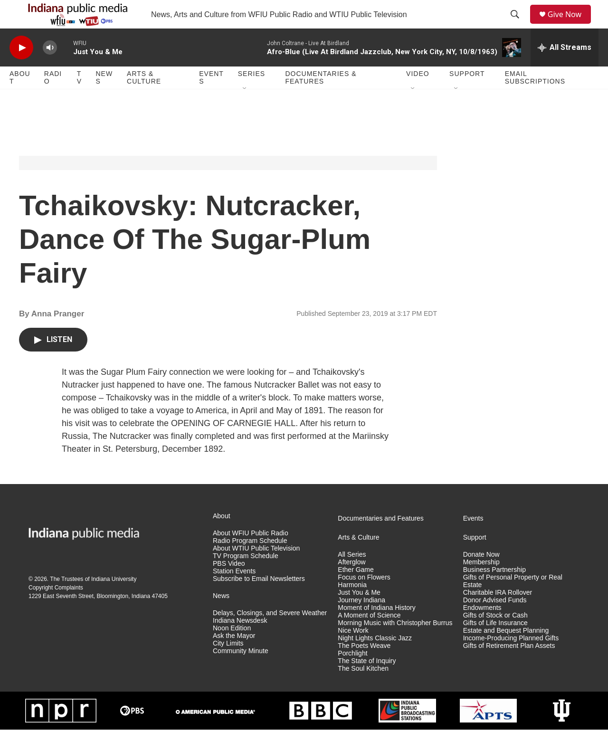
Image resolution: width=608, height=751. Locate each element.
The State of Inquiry (367, 682)
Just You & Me (359, 614)
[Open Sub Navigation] (245, 110)
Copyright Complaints (55, 609)
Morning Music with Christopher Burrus (395, 644)
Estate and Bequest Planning (506, 652)
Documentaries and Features (381, 539)
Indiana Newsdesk (240, 642)
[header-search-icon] (518, 25)
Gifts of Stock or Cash (495, 636)
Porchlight (352, 674)
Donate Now (481, 576)
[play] (21, 69)
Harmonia (352, 606)
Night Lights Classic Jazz (375, 659)
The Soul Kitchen (363, 690)
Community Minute (240, 672)
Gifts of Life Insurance (495, 644)
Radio (53, 98)
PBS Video (229, 585)
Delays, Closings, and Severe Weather (270, 634)
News (104, 98)
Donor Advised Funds (495, 621)
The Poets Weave (364, 667)
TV (79, 98)
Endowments (482, 629)
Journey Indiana (361, 621)
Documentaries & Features (320, 98)
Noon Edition (232, 649)
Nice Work (353, 652)
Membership (481, 583)
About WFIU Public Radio (250, 554)
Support (466, 95)
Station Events (234, 592)
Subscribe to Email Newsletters (259, 600)
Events (211, 98)
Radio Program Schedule (250, 562)
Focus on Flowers (364, 598)
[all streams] (564, 69)
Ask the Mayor (234, 657)
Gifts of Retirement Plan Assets (509, 667)
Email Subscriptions (535, 98)
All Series (352, 576)
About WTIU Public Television (256, 569)
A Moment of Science (369, 636)
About (20, 98)
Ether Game (355, 591)
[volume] (50, 69)
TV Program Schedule (245, 577)
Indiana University (113, 600)
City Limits (228, 664)
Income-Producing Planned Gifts (511, 659)
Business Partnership (494, 591)
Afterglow (351, 583)
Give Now (570, 25)
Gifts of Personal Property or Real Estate (512, 602)
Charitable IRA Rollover (497, 614)
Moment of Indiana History (376, 629)
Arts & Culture (144, 98)
